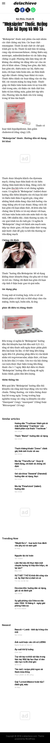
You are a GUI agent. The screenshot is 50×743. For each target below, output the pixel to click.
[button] (3, 3)
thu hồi (15, 188)
